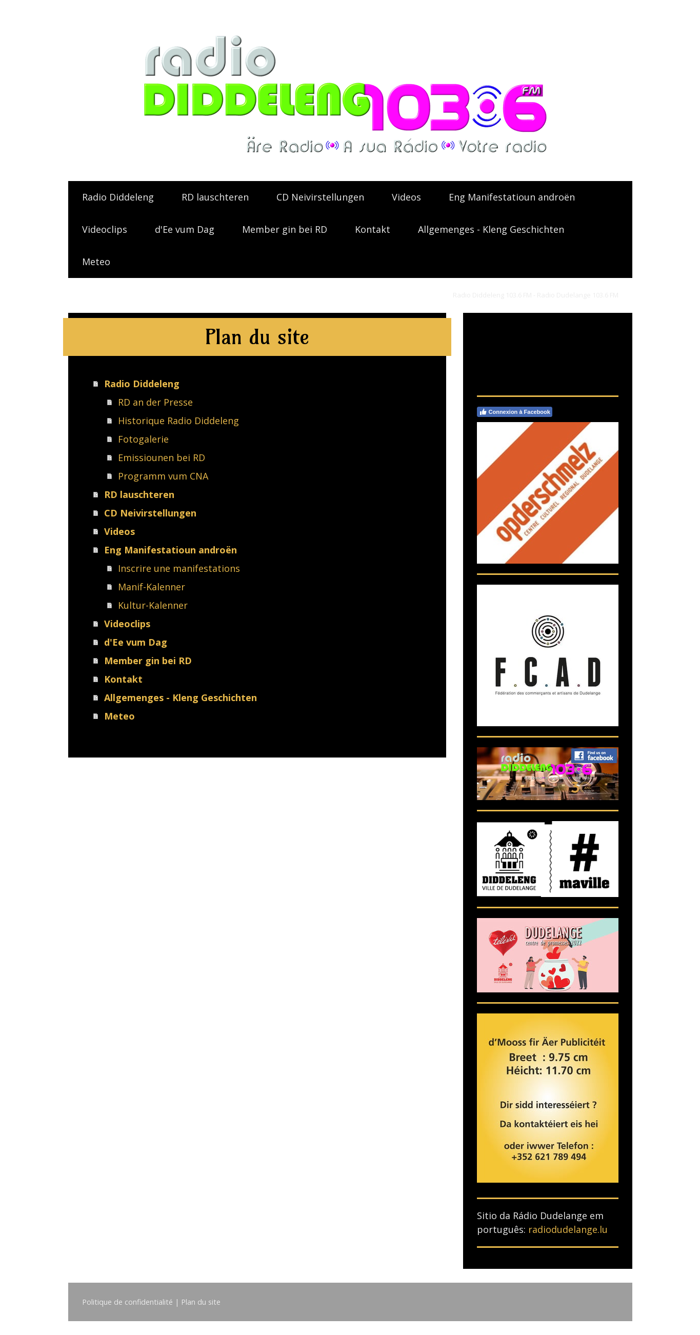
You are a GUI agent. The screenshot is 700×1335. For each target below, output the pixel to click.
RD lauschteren (215, 197)
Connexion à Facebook (514, 412)
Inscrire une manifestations (179, 568)
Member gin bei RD (284, 229)
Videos (406, 197)
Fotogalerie (143, 439)
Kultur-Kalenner (153, 605)
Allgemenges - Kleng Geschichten (491, 229)
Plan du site (201, 1302)
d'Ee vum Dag (184, 229)
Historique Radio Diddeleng (178, 420)
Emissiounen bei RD (161, 457)
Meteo (96, 261)
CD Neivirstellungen (320, 197)
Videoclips (104, 229)
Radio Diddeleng (118, 197)
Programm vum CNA (163, 476)
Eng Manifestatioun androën (512, 197)
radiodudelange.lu (568, 1229)
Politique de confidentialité (127, 1302)
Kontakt (372, 229)
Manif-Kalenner (151, 587)
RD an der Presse (155, 402)
